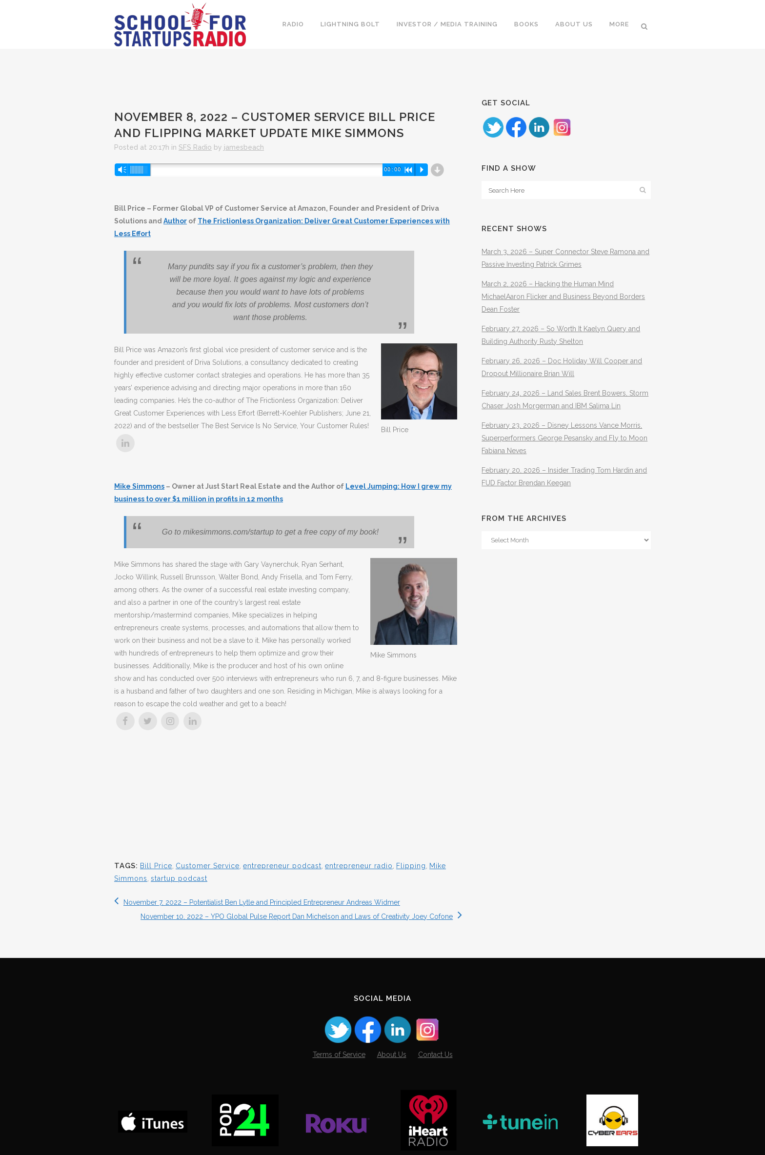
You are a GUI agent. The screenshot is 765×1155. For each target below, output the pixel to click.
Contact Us (435, 1054)
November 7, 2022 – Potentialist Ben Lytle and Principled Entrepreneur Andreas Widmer (257, 902)
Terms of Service (339, 1054)
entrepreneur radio (359, 866)
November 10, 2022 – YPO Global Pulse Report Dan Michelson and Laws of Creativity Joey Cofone (301, 916)
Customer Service (208, 866)
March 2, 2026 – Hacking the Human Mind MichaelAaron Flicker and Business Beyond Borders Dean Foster (563, 296)
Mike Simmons (139, 486)
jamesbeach (244, 147)
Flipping (411, 866)
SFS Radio (195, 147)
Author (175, 221)
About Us (391, 1054)
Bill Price (156, 866)
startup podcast (179, 878)
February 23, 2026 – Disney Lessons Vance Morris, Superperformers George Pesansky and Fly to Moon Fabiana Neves (564, 438)
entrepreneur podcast (282, 866)
